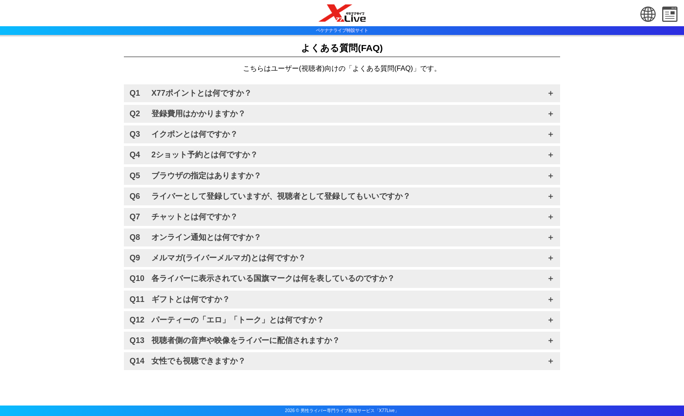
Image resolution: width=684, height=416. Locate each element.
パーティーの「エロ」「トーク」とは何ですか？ (237, 319)
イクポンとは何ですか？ (194, 134)
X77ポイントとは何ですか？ (201, 93)
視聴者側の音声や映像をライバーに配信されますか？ (245, 340)
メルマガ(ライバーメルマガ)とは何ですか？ (228, 257)
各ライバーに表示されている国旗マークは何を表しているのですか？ (273, 278)
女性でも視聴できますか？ (198, 361)
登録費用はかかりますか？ (198, 113)
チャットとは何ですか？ (194, 216)
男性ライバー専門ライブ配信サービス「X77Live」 (350, 410)
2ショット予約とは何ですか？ (204, 154)
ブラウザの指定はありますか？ (206, 175)
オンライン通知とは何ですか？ (206, 237)
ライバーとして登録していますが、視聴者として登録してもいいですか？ (280, 196)
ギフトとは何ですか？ (190, 299)
